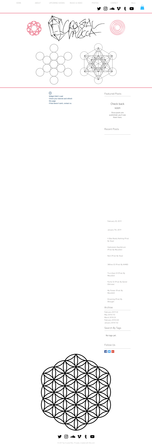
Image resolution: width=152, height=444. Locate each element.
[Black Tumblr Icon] (125, 8)
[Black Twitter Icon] (99, 8)
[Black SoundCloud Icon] (112, 8)
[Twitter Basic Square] (109, 351)
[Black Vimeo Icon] (118, 8)
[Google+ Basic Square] (113, 351)
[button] (95, 3)
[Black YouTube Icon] (131, 8)
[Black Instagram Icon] (105, 8)
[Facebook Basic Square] (105, 351)
